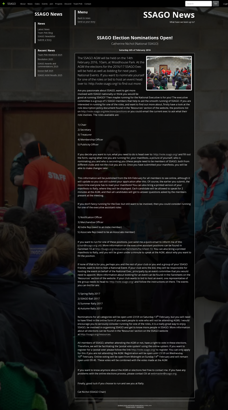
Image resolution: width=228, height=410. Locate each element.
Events (45, 4)
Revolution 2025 (45, 59)
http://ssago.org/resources (95, 334)
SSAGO (9, 3)
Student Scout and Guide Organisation (131, 405)
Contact (87, 4)
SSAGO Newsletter (46, 36)
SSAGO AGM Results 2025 (50, 75)
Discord (68, 4)
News (30, 4)
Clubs (37, 4)
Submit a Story (44, 39)
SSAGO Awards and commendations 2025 (48, 65)
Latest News (44, 29)
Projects (58, 4)
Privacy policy (130, 407)
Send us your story (86, 21)
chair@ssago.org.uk (89, 245)
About (22, 4)
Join (51, 4)
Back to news (84, 18)
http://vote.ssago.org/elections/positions (104, 111)
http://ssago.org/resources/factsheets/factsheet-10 (124, 249)
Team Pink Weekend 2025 (50, 54)
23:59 (136, 317)
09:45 (93, 360)
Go (215, 3)
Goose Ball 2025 (45, 70)
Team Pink (77, 4)
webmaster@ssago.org (164, 373)
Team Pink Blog (45, 32)
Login (225, 4)
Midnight (136, 356)
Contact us (140, 407)
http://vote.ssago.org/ (165, 154)
